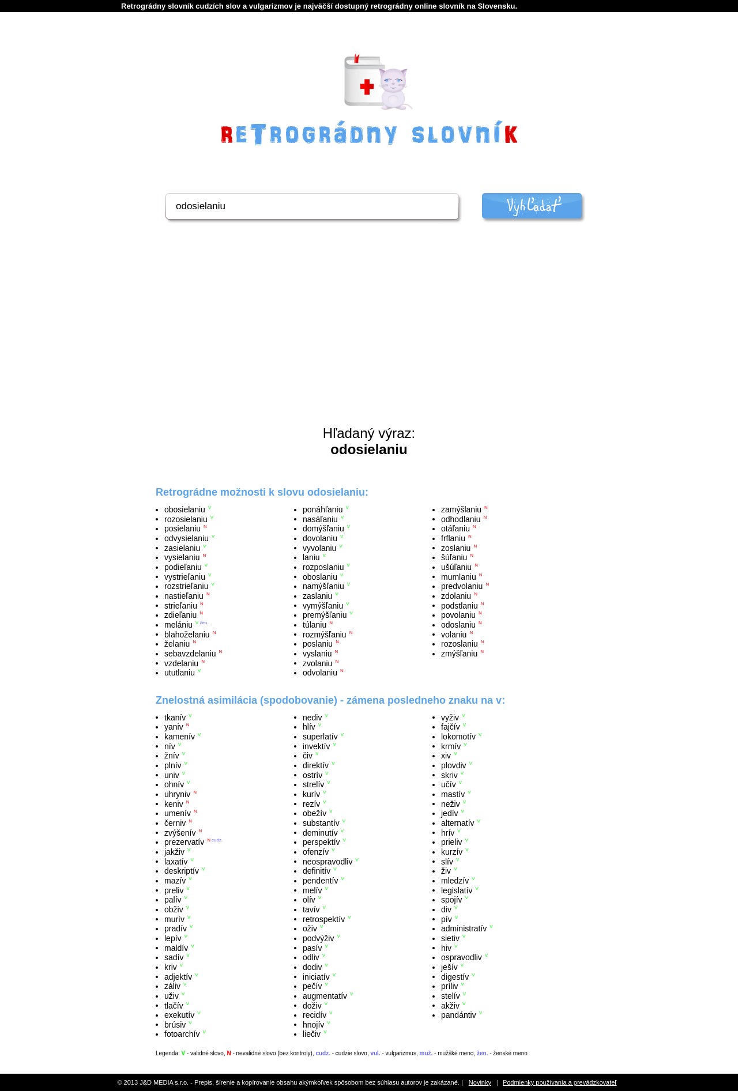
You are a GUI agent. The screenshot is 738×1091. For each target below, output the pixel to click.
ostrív (312, 774)
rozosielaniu (186, 518)
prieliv (451, 842)
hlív (309, 726)
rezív (311, 803)
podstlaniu (459, 605)
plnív (173, 765)
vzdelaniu (181, 662)
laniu (311, 557)
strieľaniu (180, 605)
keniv (173, 803)
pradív (175, 928)
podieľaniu (183, 567)
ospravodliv (461, 957)
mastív (453, 794)
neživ (450, 803)
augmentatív (325, 996)
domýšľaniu (323, 528)
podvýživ (318, 938)
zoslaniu (455, 547)
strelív (313, 784)
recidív (314, 1015)
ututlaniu (179, 672)
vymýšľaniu (323, 605)
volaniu (453, 634)
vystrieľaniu (184, 576)
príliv (449, 986)
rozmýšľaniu (325, 634)
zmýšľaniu (459, 653)
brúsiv (175, 1024)
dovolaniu (320, 538)
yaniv (173, 726)
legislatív (456, 889)
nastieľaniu (184, 596)
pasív (312, 947)
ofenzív (316, 851)
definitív (316, 870)
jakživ (174, 851)
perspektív (321, 842)
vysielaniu (181, 557)
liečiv (312, 1034)
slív (447, 861)
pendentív (320, 880)
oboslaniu (320, 576)
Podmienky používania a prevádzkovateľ (560, 1082)
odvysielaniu (186, 538)
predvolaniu (462, 586)
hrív (447, 832)
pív (446, 918)
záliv (172, 986)
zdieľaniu (180, 615)
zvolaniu (317, 662)
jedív (449, 813)
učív (448, 784)
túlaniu (314, 624)
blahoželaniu (187, 634)
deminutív (320, 832)
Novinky (480, 1082)
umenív (177, 813)
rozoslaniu (459, 643)
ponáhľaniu (322, 509)
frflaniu (453, 538)
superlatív (320, 736)
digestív (455, 976)
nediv (312, 717)
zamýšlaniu (461, 509)
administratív (464, 928)
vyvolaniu (319, 547)
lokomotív (458, 736)
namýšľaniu (323, 586)
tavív (311, 909)
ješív (449, 967)
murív (174, 918)
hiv (446, 947)
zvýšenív (179, 832)
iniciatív (316, 976)
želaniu (177, 643)
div (446, 909)
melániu (178, 624)
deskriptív (181, 870)
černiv (175, 823)
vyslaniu (317, 653)
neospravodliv (327, 861)
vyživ (450, 717)
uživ (171, 996)
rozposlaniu (323, 567)
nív (169, 745)
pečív (312, 986)
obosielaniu (184, 509)
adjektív (178, 976)
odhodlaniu (461, 518)
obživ (173, 909)
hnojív (313, 1024)
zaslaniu (317, 596)
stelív (450, 996)
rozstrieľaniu (186, 586)
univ (171, 774)
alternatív (458, 823)
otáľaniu (455, 528)
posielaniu (182, 528)
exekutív (179, 1015)
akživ (450, 1005)
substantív (321, 823)
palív (173, 899)
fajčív (450, 726)
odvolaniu (320, 672)
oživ (310, 928)
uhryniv (177, 794)
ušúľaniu (456, 567)
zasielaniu (182, 547)
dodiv (312, 967)
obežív (314, 813)
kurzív (451, 851)
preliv (173, 889)
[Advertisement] (369, 339)
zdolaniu (456, 596)
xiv (446, 755)
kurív (311, 794)
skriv (449, 774)
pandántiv (458, 1015)
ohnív (174, 784)
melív (312, 889)
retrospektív (324, 918)
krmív (451, 745)
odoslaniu (458, 624)
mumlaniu (458, 576)
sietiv (450, 938)
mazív (175, 880)
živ (446, 870)
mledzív (455, 880)
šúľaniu (454, 557)
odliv (311, 957)
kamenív (179, 736)
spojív (451, 899)
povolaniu (458, 615)
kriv (170, 967)
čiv (307, 755)
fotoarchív (181, 1034)
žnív (171, 755)
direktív (316, 765)
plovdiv (453, 765)
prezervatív (184, 842)
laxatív (175, 861)
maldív (176, 947)
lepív (173, 938)
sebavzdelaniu (190, 653)
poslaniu (318, 643)
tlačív (173, 1005)
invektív (316, 745)
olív (309, 899)
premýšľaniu (325, 615)
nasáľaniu (320, 518)
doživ (312, 1005)
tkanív (175, 717)
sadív (173, 957)
